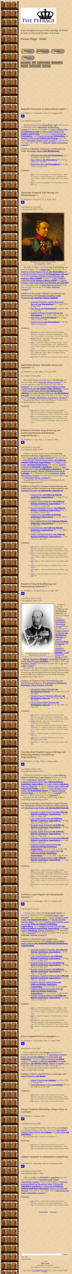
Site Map (24, 66)
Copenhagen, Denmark (36, 780)
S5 (32, 350)
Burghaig (24, 387)
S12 (32, 174)
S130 (32, 338)
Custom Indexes (44, 62)
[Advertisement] (45, 89)
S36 (32, 738)
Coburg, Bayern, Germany (51, 285)
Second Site (44, 1270)
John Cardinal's (36, 1270)
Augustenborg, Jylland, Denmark (40, 458)
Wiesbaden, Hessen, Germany (36, 478)
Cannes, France (27, 666)
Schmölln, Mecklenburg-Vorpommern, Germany (47, 398)
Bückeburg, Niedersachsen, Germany (41, 140)
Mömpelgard (45, 270)
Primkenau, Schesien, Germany (33, 935)
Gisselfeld (57, 793)
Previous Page (35, 66)
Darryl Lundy (45, 1263)
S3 (32, 332)
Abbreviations (57, 62)
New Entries (25, 62)
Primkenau (53, 795)
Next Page (46, 66)
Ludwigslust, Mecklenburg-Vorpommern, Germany (60, 623)
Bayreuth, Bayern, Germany (50, 382)
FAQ (33, 62)
